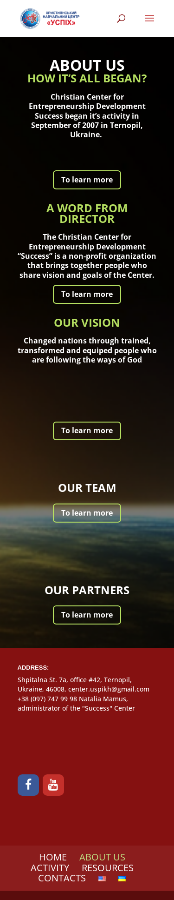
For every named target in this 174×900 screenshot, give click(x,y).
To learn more (87, 180)
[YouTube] (53, 785)
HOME (53, 857)
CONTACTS (62, 878)
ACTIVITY (50, 867)
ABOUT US (102, 857)
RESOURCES (108, 867)
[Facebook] (28, 785)
